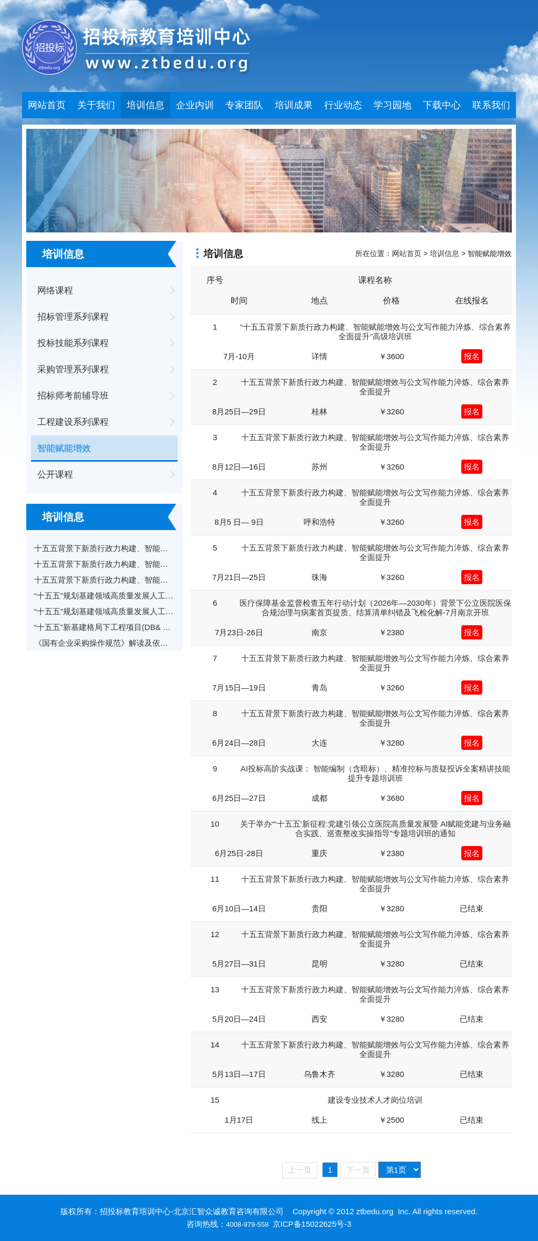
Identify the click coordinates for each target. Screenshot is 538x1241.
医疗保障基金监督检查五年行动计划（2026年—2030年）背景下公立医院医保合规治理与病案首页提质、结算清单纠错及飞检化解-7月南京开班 (375, 607)
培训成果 (294, 105)
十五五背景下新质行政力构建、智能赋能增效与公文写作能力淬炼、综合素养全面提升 (375, 387)
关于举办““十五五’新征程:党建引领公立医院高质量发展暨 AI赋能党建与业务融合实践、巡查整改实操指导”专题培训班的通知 (375, 828)
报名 (472, 356)
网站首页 (47, 105)
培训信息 (145, 105)
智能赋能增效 (64, 448)
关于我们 (96, 105)
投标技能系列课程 (73, 343)
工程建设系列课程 (73, 422)
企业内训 (195, 105)
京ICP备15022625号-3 (312, 1223)
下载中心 (442, 105)
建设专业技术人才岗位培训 (375, 1099)
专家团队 (244, 105)
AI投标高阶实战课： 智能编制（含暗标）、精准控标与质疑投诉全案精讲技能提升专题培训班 (375, 773)
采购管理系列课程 (73, 369)
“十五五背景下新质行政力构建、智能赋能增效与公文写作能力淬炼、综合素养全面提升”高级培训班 (375, 331)
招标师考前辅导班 (73, 396)
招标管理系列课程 (73, 317)
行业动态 (343, 105)
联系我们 (491, 105)
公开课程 (55, 475)
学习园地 (392, 105)
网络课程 (55, 291)
